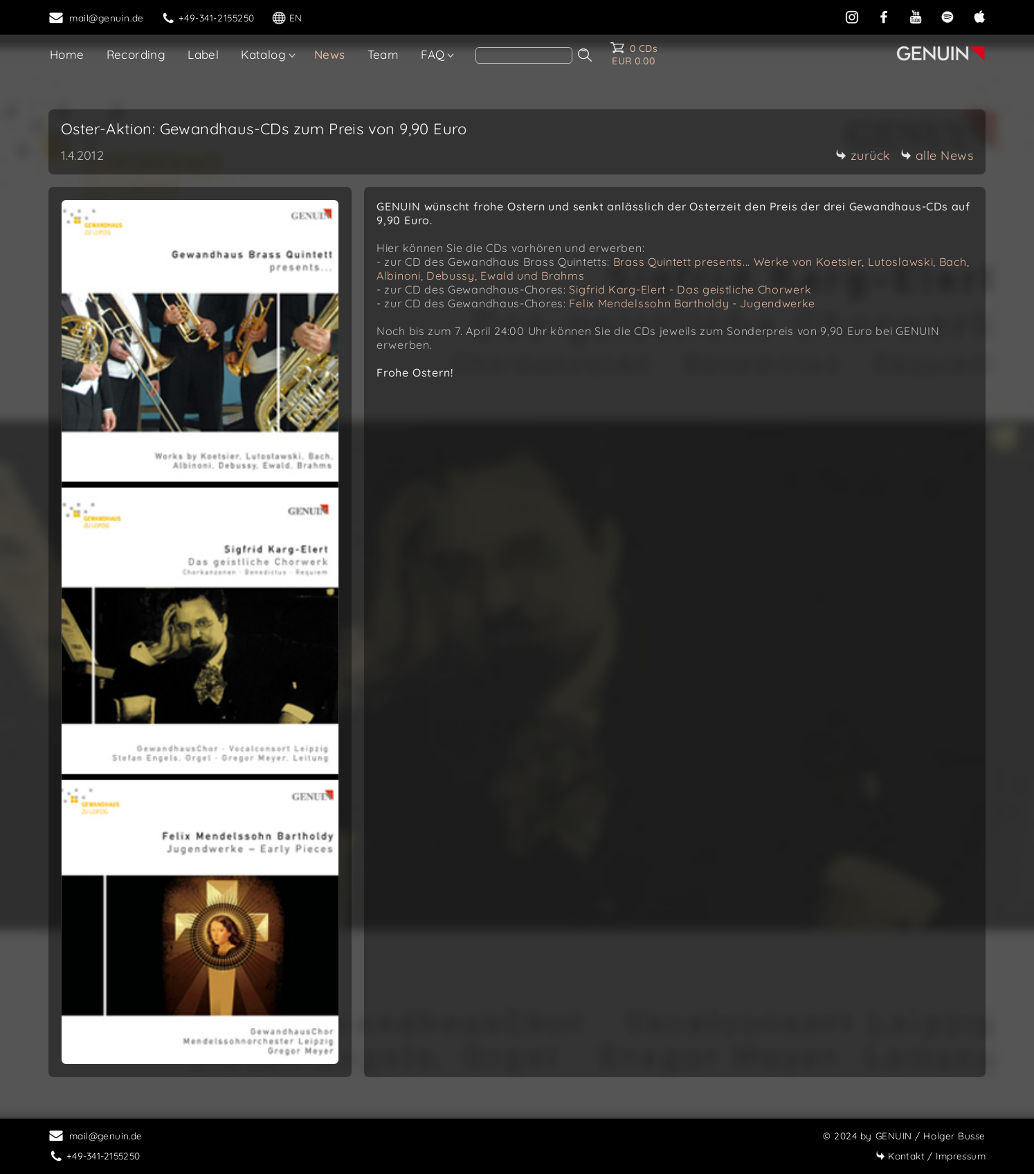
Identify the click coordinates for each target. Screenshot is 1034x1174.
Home (67, 54)
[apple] (979, 15)
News (329, 54)
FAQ (432, 54)
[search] (523, 55)
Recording (136, 54)
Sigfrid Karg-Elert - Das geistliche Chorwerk (690, 289)
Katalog (263, 54)
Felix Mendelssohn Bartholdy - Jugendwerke (692, 303)
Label (203, 54)
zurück (863, 155)
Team (383, 54)
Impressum (931, 1156)
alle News (937, 155)
